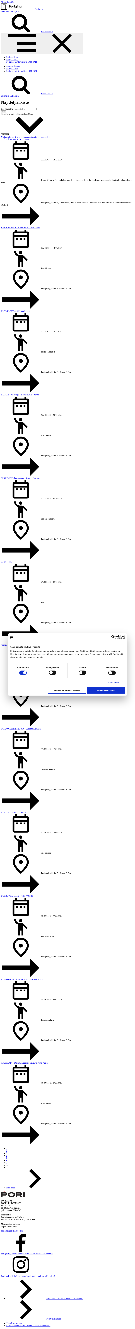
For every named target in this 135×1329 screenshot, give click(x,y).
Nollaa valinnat (25, 137)
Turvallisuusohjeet (14, 1323)
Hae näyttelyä (7, 109)
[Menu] (42, 43)
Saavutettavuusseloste (28, 1326)
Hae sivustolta (27, 32)
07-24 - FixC (6, 562)
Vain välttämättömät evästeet (67, 690)
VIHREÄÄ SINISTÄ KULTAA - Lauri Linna (20, 228)
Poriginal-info (12, 59)
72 (7, 1167)
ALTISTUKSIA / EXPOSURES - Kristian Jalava (22, 979)
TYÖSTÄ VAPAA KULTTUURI (15, 139)
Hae (3, 112)
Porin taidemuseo (13, 57)
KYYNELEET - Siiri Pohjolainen (15, 311)
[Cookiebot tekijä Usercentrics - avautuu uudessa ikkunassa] (113, 637)
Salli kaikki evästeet (106, 690)
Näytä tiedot (114, 682)
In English (14, 11)
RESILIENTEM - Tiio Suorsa (13, 812)
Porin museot (44, 1298)
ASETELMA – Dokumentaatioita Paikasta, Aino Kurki (24, 1063)
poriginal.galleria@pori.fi (12, 1231)
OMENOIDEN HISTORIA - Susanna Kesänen (21, 729)
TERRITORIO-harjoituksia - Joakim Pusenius (20, 478)
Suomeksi (5, 11)
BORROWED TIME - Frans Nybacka (17, 896)
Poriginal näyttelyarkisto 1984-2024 (21, 62)
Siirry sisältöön (7, 2)
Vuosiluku (17, 114)
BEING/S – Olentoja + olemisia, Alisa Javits (20, 395)
